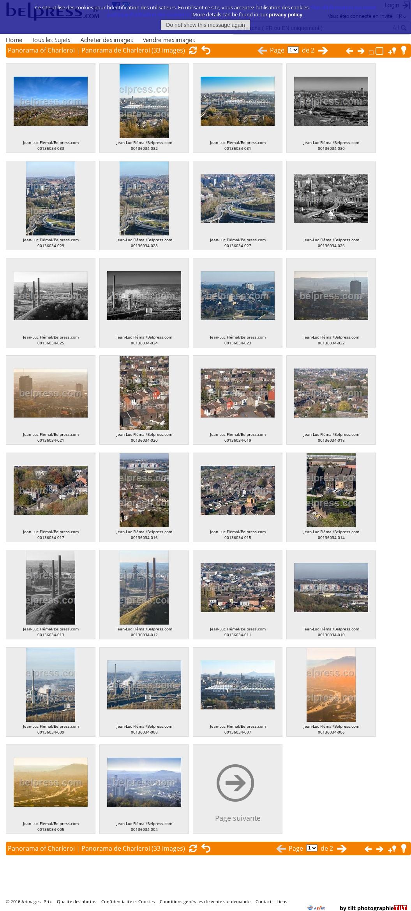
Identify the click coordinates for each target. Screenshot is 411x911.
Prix (47, 901)
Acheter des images (106, 39)
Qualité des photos (76, 901)
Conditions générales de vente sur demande (205, 901)
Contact (264, 901)
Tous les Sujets (51, 39)
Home (14, 39)
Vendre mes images (169, 39)
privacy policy (286, 10)
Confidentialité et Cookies (128, 901)
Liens (282, 901)
